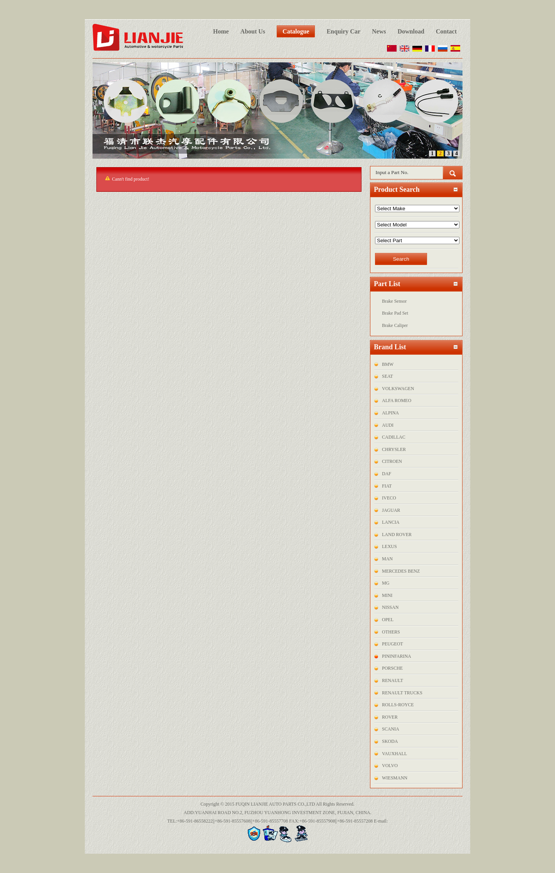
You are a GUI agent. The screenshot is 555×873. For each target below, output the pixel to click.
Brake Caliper (395, 325)
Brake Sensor (394, 301)
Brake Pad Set (395, 313)
